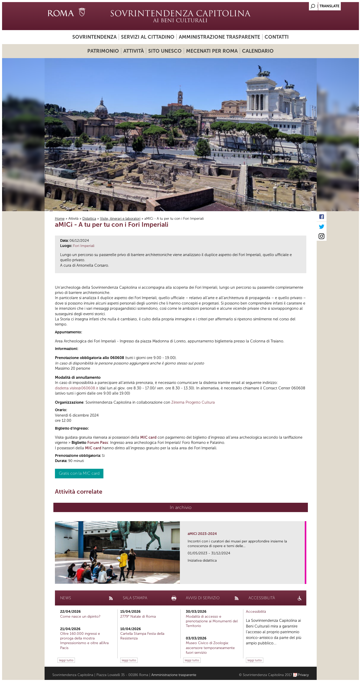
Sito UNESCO (165, 51)
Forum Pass (97, 442)
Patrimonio (103, 51)
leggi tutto (66, 660)
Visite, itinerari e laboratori (120, 219)
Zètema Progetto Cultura (193, 402)
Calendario (258, 51)
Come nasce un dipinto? (80, 616)
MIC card (148, 437)
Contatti (277, 37)
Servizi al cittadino (147, 37)
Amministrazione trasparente (219, 37)
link (302, 578)
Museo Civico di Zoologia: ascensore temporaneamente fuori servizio (210, 648)
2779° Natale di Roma (138, 616)
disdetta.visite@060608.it (76, 388)
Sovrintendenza (94, 37)
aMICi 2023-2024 (202, 534)
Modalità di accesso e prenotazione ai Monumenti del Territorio (212, 621)
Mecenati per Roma (212, 51)
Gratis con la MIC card (79, 473)
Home (60, 219)
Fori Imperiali (83, 246)
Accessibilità (256, 611)
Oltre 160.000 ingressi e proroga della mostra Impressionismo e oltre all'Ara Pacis (84, 640)
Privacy (303, 675)
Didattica (89, 219)
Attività (133, 51)
